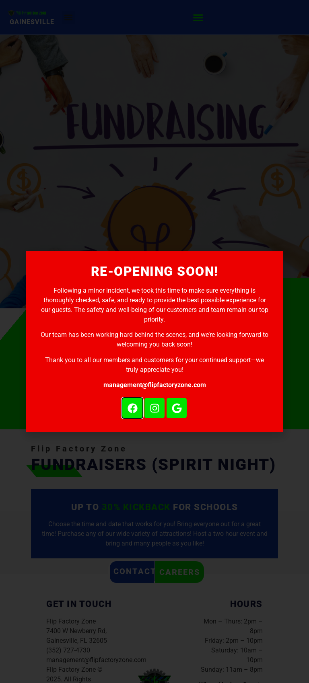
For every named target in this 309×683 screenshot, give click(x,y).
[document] (154, 341)
